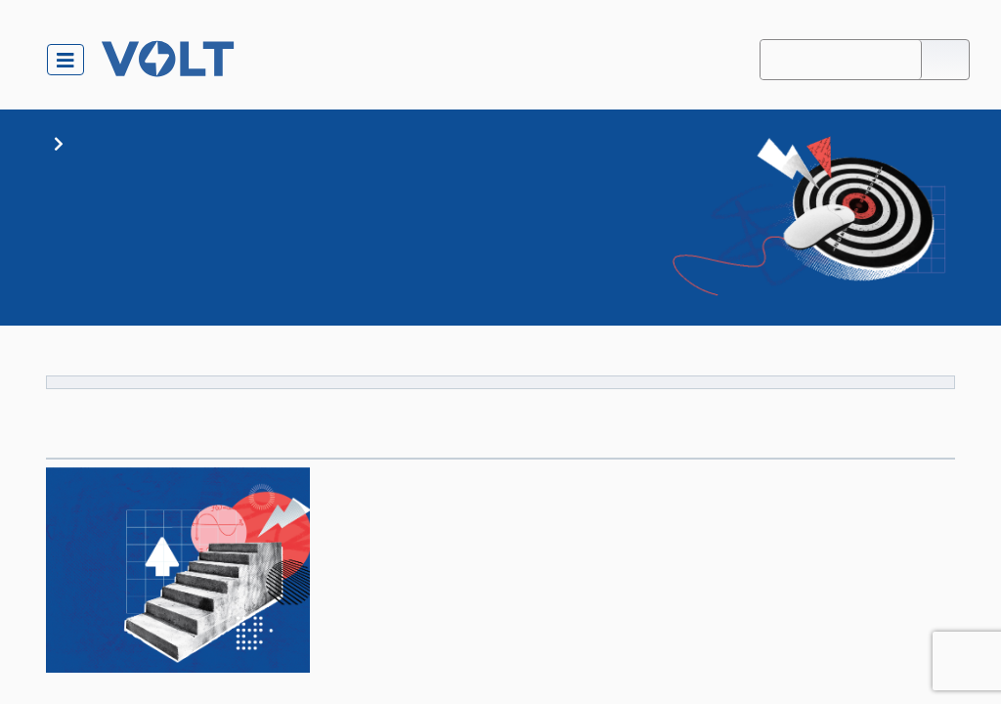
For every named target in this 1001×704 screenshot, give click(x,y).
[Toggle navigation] (65, 59)
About (736, 59)
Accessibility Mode (841, 59)
